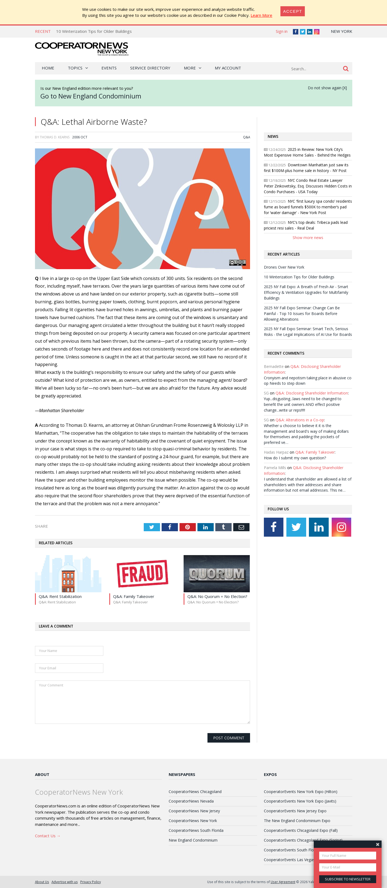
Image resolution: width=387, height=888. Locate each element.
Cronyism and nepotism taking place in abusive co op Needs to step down (307, 380)
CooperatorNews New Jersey (194, 810)
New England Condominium (193, 840)
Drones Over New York (284, 267)
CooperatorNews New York (193, 820)
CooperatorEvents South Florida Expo (297, 849)
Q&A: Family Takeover (315, 452)
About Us (42, 882)
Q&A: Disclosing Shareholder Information (312, 393)
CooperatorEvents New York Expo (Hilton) (300, 791)
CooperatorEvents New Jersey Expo (295, 810)
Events (109, 68)
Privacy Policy (90, 882)
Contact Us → (48, 835)
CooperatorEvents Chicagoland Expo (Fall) (301, 830)
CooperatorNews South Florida (196, 830)
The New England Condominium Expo (297, 820)
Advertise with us (65, 882)
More (190, 68)
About (42, 774)
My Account (228, 68)
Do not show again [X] (327, 87)
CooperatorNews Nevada (191, 801)
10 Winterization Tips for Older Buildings (94, 31)
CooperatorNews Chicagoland (195, 791)
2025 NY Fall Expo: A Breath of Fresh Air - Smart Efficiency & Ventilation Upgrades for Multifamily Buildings (306, 292)
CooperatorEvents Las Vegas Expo (294, 859)
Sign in (281, 31)
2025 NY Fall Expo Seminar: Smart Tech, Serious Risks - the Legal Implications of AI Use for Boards (308, 331)
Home (48, 68)
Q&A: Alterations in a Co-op (300, 419)
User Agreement (283, 882)
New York (341, 31)
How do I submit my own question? (295, 457)
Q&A (246, 137)
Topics (75, 68)
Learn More (261, 15)
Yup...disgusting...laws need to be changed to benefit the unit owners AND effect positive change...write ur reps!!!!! (302, 404)
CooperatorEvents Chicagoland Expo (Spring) (303, 840)
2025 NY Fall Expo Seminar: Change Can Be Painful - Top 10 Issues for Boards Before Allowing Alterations (302, 313)
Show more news (308, 237)
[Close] (292, 11)
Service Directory (150, 68)
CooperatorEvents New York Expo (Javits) (300, 801)
